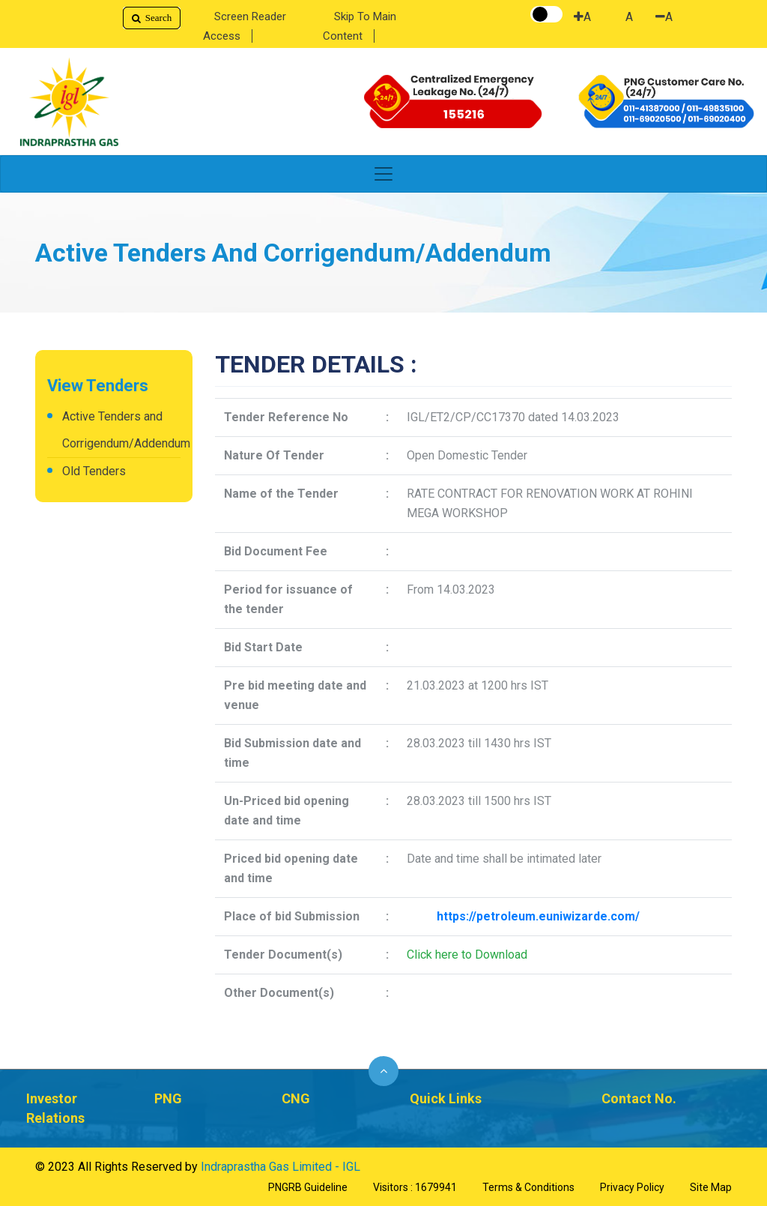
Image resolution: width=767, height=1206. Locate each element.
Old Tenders (94, 471)
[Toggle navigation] (383, 174)
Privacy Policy (632, 1187)
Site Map (711, 1187)
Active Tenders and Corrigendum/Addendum (121, 429)
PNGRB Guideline (308, 1187)
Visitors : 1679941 (415, 1187)
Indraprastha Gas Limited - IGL (280, 1167)
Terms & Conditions (528, 1187)
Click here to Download (467, 954)
